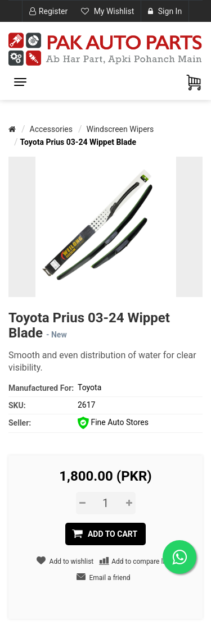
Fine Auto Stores (113, 422)
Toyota (89, 387)
